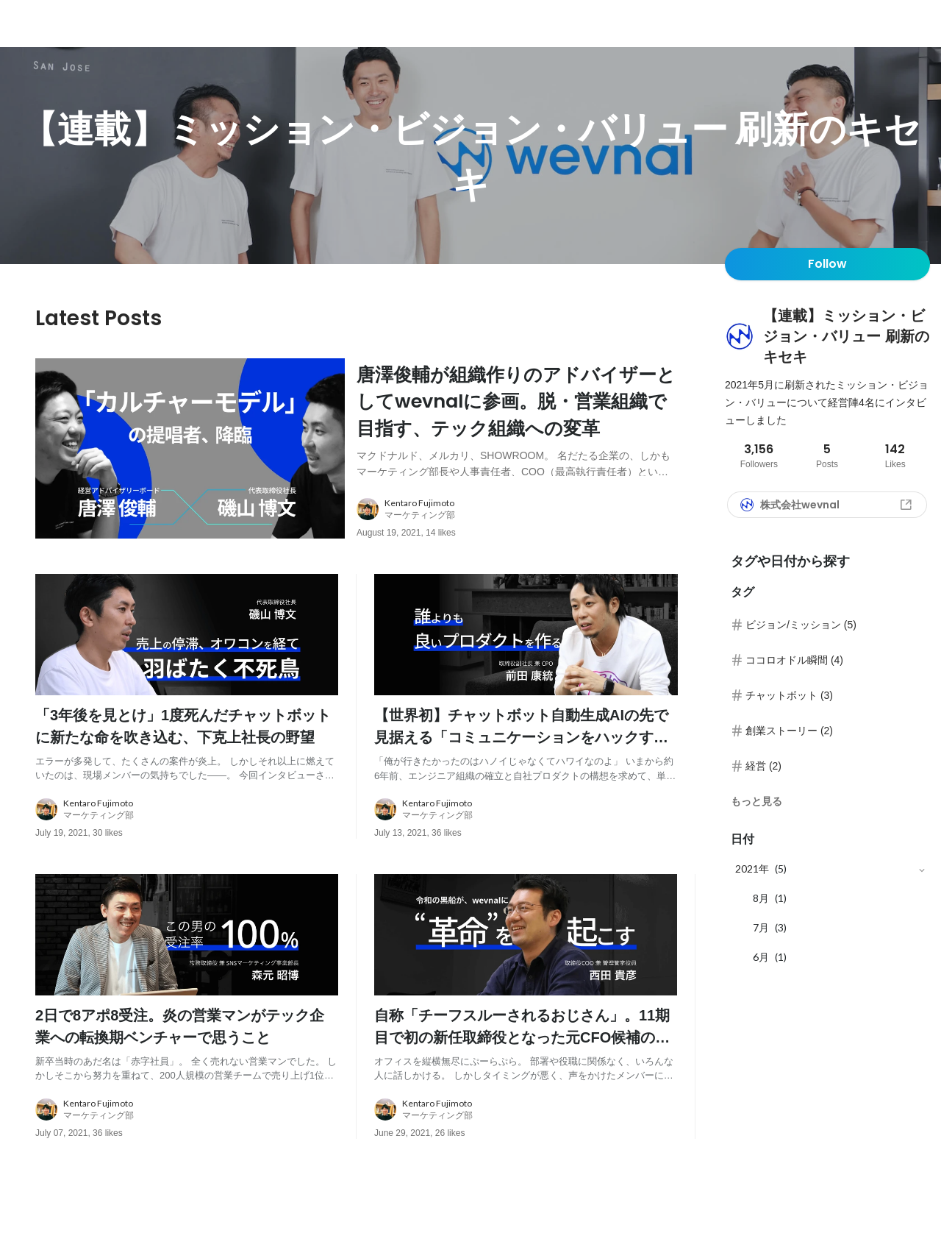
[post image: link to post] (190, 461)
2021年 (752, 868)
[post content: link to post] (517, 433)
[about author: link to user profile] (526, 535)
